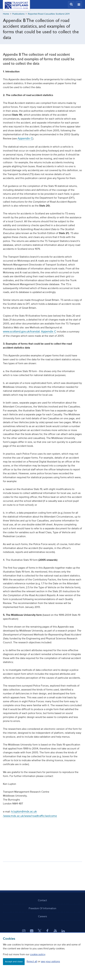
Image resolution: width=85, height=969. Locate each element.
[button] (71, 4)
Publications (18, 14)
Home (6, 14)
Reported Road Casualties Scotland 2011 (49, 14)
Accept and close (14, 961)
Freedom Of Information (42, 908)
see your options (50, 961)
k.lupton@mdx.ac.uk (24, 811)
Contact (42, 900)
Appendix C (25, 138)
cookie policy (37, 954)
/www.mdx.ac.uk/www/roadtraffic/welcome (30, 816)
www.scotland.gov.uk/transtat (21, 331)
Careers (42, 916)
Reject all (32, 961)
